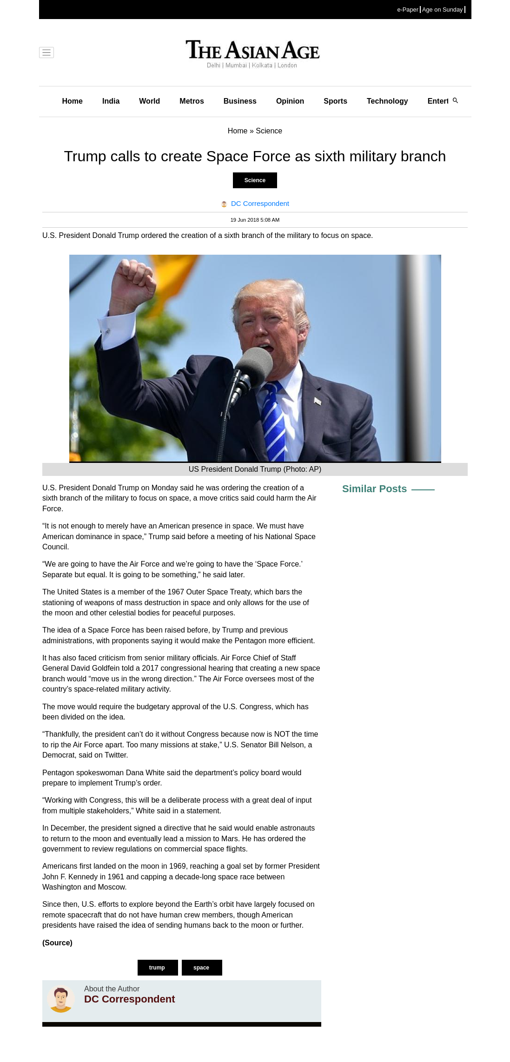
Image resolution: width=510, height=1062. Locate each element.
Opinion (290, 101)
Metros (191, 101)
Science (255, 180)
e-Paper (407, 9)
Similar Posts (374, 489)
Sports (335, 101)
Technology (387, 101)
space (202, 967)
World (149, 101)
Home (72, 101)
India (110, 101)
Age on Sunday (442, 9)
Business (240, 101)
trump (157, 967)
